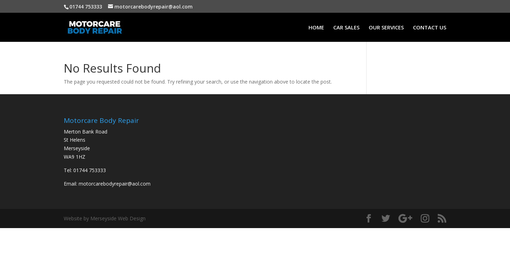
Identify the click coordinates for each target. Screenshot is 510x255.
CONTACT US (429, 28)
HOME (316, 28)
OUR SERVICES (386, 28)
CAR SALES (346, 28)
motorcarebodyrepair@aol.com (115, 183)
